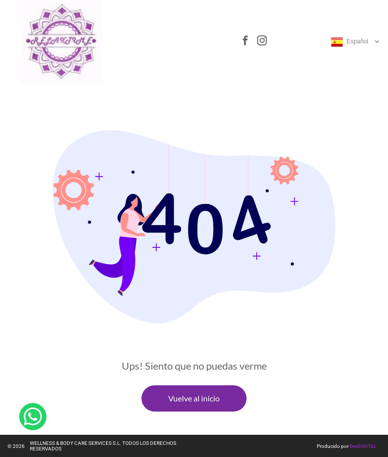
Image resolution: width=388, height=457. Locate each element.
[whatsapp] (32, 422)
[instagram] (262, 42)
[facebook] (245, 42)
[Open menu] (196, 41)
